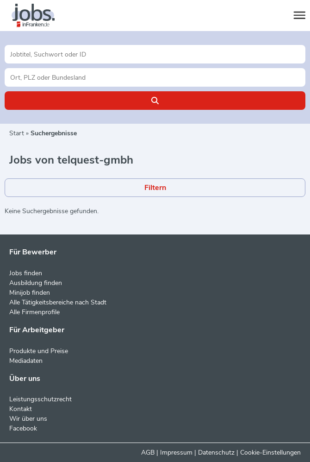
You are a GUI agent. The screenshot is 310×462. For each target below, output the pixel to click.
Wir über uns (28, 418)
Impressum (176, 452)
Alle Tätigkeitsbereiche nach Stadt (57, 302)
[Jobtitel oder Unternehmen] (155, 54)
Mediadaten (26, 360)
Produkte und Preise (38, 351)
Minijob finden (29, 292)
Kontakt (20, 409)
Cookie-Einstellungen (270, 452)
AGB (148, 452)
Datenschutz (216, 452)
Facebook (23, 428)
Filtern (155, 188)
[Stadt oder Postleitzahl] (155, 77)
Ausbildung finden (35, 282)
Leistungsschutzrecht (40, 399)
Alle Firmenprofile (34, 312)
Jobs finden (25, 273)
